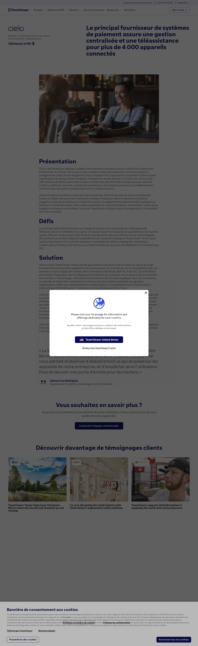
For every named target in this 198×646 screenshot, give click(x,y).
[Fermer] (145, 292)
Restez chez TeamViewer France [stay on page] (99, 347)
